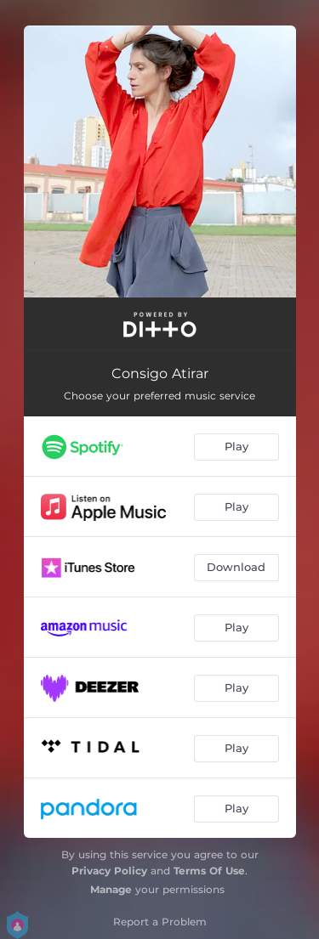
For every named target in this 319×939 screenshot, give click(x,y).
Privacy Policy (109, 870)
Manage (111, 889)
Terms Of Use (209, 870)
